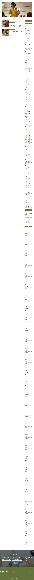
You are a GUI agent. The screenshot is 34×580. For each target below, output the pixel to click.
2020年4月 (26, 319)
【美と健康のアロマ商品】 (28, 129)
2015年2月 (26, 431)
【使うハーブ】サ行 (28, 87)
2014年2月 (26, 453)
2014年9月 (26, 440)
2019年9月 (26, 332)
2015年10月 (26, 416)
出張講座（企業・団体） (28, 176)
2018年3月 (26, 363)
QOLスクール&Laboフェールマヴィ (4, 572)
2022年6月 (26, 272)
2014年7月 (26, 444)
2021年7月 (26, 292)
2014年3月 (26, 451)
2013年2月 (26, 473)
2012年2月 (26, 491)
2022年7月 (26, 270)
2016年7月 (26, 400)
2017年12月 (26, 369)
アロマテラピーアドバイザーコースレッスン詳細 (28, 138)
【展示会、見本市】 (28, 104)
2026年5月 (26, 228)
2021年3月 (26, 299)
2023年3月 (26, 261)
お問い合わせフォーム (6, 559)
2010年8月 (26, 517)
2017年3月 (26, 385)
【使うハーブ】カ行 (28, 85)
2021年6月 (26, 294)
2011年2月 (26, 508)
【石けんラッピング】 (28, 127)
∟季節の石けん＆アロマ (28, 47)
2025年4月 (26, 239)
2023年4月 (26, 259)
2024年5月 (26, 250)
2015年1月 (26, 433)
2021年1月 (26, 303)
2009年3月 (26, 537)
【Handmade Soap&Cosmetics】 (28, 31)
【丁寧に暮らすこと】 (28, 80)
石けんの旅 (27, 202)
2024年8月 (26, 248)
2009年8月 (26, 530)
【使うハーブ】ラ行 (28, 99)
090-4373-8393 (17, 559)
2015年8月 (26, 420)
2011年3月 (26, 506)
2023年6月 (26, 257)
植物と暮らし (28, 198)
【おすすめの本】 (28, 58)
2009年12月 (26, 526)
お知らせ (27, 133)
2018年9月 (26, 354)
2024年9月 (26, 246)
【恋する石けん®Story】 (28, 119)
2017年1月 (26, 389)
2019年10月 (26, 330)
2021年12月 (26, 283)
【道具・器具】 (28, 131)
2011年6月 (26, 502)
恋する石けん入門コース (28, 185)
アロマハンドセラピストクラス (28, 147)
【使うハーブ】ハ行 (28, 92)
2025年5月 (26, 237)
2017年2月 (26, 387)
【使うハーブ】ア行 (28, 82)
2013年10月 (26, 460)
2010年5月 (26, 519)
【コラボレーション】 (28, 45)
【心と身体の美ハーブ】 (28, 109)
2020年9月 (26, 310)
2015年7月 (26, 422)
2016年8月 (26, 398)
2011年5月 (26, 504)
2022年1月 (26, 281)
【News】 (27, 25)
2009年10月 (26, 528)
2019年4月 (26, 341)
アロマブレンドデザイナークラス (28, 149)
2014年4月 (26, 449)
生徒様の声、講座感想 (28, 200)
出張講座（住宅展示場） (28, 179)
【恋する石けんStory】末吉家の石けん (28, 114)
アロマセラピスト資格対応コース (28, 135)
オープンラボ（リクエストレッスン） (28, 152)
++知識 (27, 36)
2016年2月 (26, 409)
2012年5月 (26, 486)
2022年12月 (26, 266)
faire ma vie (28, 560)
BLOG (29, 5)
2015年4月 (26, 427)
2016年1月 (26, 411)
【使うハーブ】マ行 (28, 95)
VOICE (18, 4)
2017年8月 (26, 376)
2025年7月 (26, 235)
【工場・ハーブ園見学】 (28, 107)
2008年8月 (26, 539)
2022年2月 (26, 279)
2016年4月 (26, 405)
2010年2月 (26, 524)
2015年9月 (26, 418)
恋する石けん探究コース (28, 188)
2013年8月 (26, 464)
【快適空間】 (28, 111)
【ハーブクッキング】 (28, 78)
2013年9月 (26, 462)
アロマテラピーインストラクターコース (28, 144)
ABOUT (9, 4)
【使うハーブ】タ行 (28, 90)
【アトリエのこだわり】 (28, 60)
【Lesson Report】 (28, 27)
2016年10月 (26, 394)
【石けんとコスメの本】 (28, 124)
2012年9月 (26, 482)
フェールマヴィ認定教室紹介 (28, 164)
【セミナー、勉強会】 (28, 75)
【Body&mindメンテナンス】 (28, 38)
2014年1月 (26, 455)
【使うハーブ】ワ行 (28, 102)
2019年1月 (26, 347)
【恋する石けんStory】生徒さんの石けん (28, 117)
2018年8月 (26, 356)
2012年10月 (26, 480)
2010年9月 (26, 515)
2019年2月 (26, 345)
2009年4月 (26, 535)
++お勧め (27, 40)
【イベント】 (28, 71)
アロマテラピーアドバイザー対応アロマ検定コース (28, 141)
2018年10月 (26, 352)
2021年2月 (26, 301)
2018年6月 (26, 358)
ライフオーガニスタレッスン (28, 168)
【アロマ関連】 (28, 69)
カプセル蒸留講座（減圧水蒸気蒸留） (28, 155)
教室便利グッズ (28, 194)
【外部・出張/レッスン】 (28, 42)
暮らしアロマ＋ (28, 196)
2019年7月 (26, 336)
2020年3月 (26, 321)
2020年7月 (26, 314)
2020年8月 (26, 312)
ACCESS (22, 3)
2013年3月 (26, 471)
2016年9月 (26, 396)
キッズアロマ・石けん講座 (28, 158)
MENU (15, 4)
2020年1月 (26, 325)
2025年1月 (26, 244)
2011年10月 (26, 497)
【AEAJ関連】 (28, 56)
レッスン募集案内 (28, 172)
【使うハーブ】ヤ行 (28, 97)
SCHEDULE (25, 3)
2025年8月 (26, 233)
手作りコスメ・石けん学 (28, 190)
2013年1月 (26, 475)
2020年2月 (26, 323)
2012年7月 (26, 484)
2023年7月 (26, 255)
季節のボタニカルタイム (28, 181)
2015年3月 (26, 429)
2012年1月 (26, 493)
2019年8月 (26, 334)
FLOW (12, 4)
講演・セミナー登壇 (28, 204)
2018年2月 (26, 365)
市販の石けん (28, 183)
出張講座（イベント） (28, 174)
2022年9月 (26, 268)
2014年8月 (26, 442)
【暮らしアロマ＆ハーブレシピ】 (28, 122)
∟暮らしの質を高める (28, 50)
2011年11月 (26, 495)
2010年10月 (26, 513)
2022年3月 (26, 277)
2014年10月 (26, 438)
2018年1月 (26, 367)
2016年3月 (26, 407)
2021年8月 (26, 290)
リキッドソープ (28, 170)
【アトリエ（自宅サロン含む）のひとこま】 (28, 63)
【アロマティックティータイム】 (28, 65)
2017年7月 (26, 378)
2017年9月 (26, 374)
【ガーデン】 (28, 73)
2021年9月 (26, 288)
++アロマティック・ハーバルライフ (28, 34)
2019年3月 (26, 343)
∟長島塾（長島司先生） (28, 54)
